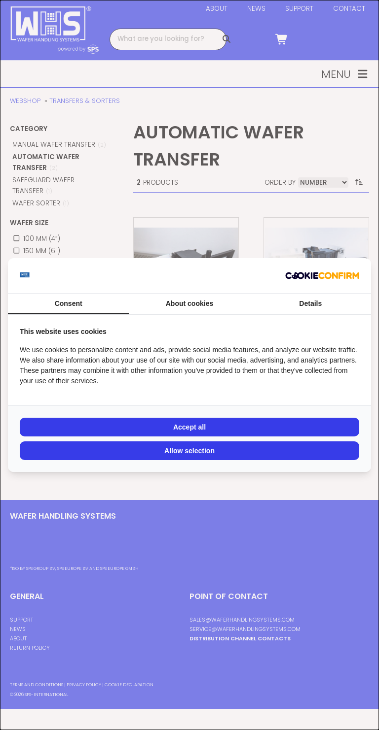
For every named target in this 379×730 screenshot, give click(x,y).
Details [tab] (310, 303)
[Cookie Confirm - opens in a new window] (322, 276)
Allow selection (189, 451)
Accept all (189, 427)
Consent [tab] (68, 303)
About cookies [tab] (189, 303)
